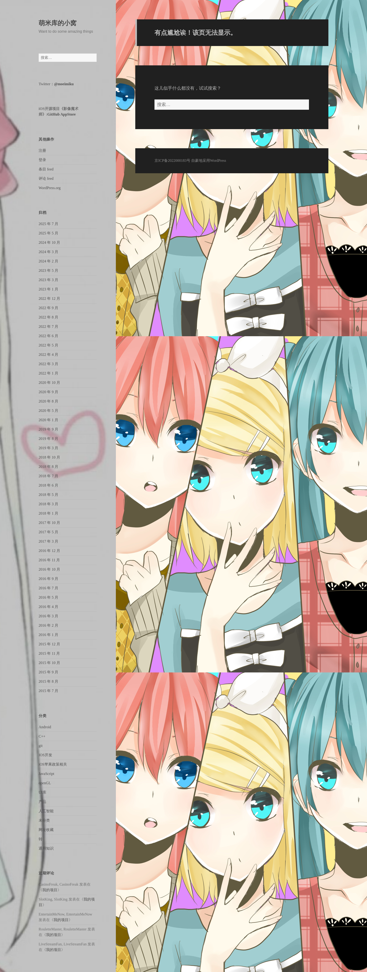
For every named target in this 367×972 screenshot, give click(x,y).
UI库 (42, 792)
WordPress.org (50, 188)
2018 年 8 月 (48, 467)
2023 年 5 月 (48, 270)
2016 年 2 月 (48, 625)
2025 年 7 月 (48, 224)
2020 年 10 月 (49, 383)
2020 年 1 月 (48, 420)
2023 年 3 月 (48, 280)
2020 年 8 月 (48, 401)
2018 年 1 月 (48, 513)
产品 (42, 802)
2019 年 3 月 (48, 448)
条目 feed (46, 169)
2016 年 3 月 (48, 616)
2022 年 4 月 (48, 355)
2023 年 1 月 (48, 289)
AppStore (68, 114)
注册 (42, 150)
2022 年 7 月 (48, 327)
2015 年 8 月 (48, 681)
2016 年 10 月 (49, 569)
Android (45, 727)
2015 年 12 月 (49, 644)
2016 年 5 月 (48, 597)
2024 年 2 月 (48, 261)
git (41, 746)
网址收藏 (46, 830)
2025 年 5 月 (48, 233)
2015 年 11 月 (49, 653)
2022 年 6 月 (48, 336)
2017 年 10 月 (49, 523)
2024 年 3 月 (48, 252)
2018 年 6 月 (48, 485)
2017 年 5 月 (48, 532)
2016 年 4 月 (48, 607)
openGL (45, 783)
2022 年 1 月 (48, 373)
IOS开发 (45, 755)
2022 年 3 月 (48, 364)
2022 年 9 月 (48, 308)
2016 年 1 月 (48, 635)
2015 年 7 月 (48, 691)
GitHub (53, 114)
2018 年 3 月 (48, 504)
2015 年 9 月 (48, 672)
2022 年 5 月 (48, 345)
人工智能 (46, 811)
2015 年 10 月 (49, 663)
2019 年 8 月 (48, 439)
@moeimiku (63, 84)
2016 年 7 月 (48, 588)
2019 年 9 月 (48, 429)
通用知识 (46, 848)
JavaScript (46, 774)
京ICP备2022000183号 (172, 161)
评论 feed (46, 178)
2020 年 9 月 (48, 392)
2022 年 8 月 (48, 317)
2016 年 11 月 (49, 560)
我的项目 (49, 890)
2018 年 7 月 (48, 476)
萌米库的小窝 (58, 23)
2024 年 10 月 (49, 242)
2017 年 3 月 (48, 541)
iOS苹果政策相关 (53, 764)
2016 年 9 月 (48, 579)
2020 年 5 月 (48, 411)
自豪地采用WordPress (208, 161)
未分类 (44, 820)
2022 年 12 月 (49, 298)
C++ (42, 736)
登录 (42, 160)
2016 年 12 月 (49, 551)
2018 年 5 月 (48, 495)
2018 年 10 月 (49, 457)
